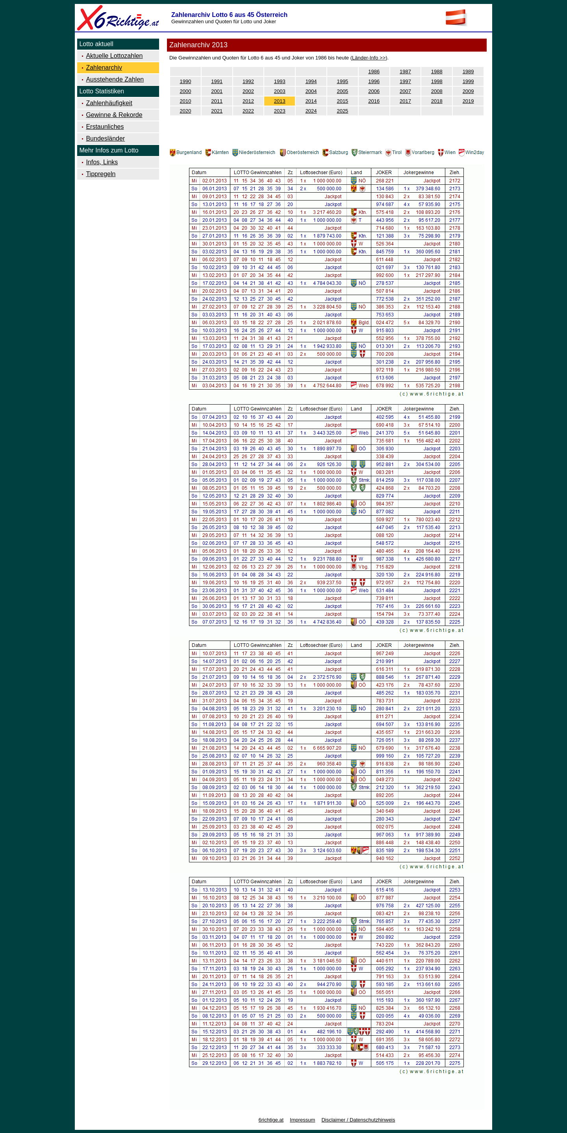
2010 (185, 101)
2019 (468, 101)
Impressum (302, 1120)
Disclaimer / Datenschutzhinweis (358, 1120)
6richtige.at (271, 1120)
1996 (374, 81)
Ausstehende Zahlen (115, 79)
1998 (437, 81)
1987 (405, 71)
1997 (405, 81)
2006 (374, 91)
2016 (374, 101)
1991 (216, 81)
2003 (279, 91)
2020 (185, 111)
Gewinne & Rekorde (114, 114)
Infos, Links (102, 162)
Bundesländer (105, 138)
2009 (468, 91)
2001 (216, 91)
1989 (468, 71)
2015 (342, 101)
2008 (437, 91)
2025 (342, 111)
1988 (437, 71)
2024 (311, 111)
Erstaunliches (105, 126)
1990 (185, 81)
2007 (405, 91)
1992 (248, 81)
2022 (248, 111)
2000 (185, 91)
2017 (405, 101)
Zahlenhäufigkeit (109, 103)
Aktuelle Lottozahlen (114, 55)
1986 (374, 71)
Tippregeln (100, 174)
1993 (279, 81)
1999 (468, 81)
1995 (342, 81)
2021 (216, 111)
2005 (342, 91)
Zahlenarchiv (104, 67)
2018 (437, 101)
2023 (279, 111)
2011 (216, 101)
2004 (311, 91)
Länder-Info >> (368, 58)
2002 (248, 91)
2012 (248, 101)
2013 (279, 101)
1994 (311, 81)
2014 (311, 101)
